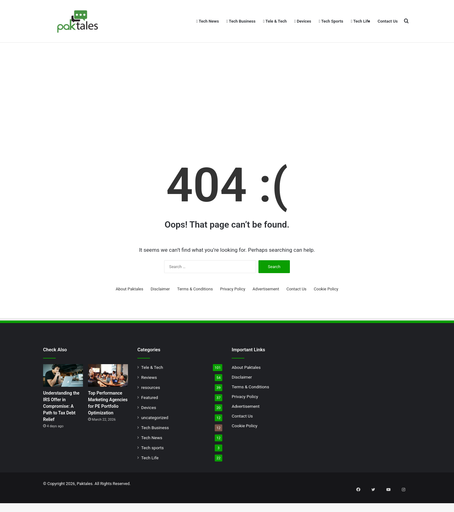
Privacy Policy (232, 306)
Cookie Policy (326, 306)
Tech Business (241, 21)
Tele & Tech (275, 21)
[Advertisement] (227, 107)
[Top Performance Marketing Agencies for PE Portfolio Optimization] (108, 392)
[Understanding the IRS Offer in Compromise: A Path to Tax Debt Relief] (63, 392)
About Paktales (129, 306)
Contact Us (388, 21)
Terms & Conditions (195, 306)
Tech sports (152, 464)
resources (150, 404)
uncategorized (154, 434)
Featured (149, 414)
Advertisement (265, 306)
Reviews (149, 394)
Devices (302, 21)
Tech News (207, 21)
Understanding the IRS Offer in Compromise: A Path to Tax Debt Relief (61, 423)
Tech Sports (331, 21)
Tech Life (360, 21)
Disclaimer (160, 306)
